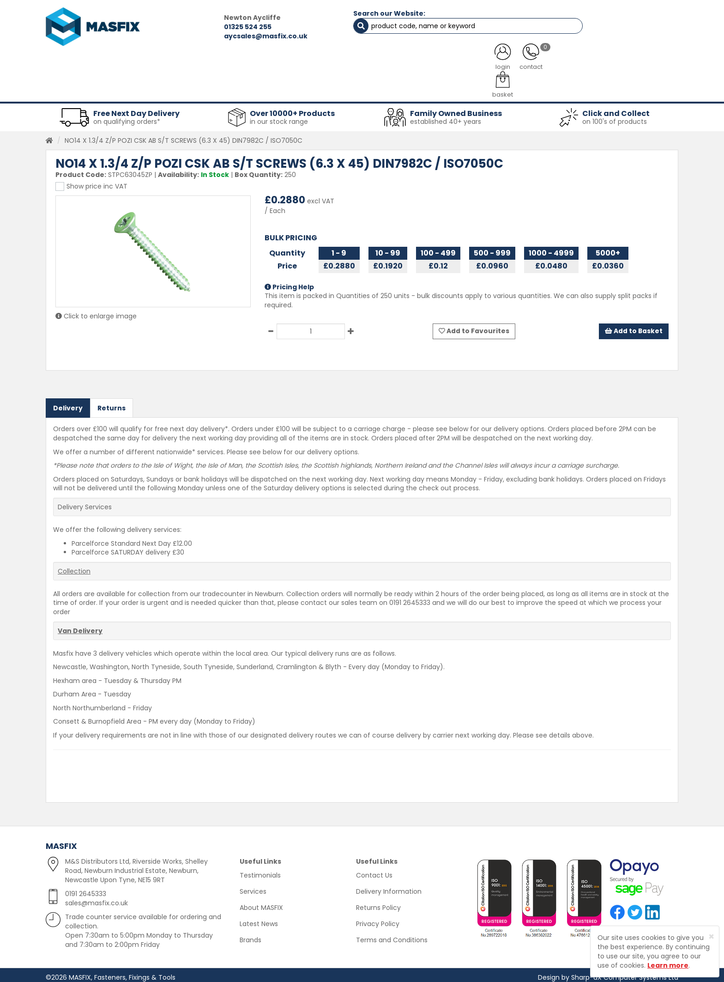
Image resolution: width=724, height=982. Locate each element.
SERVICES (348, 64)
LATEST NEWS (437, 64)
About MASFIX (261, 903)
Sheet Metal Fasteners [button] (167, 87)
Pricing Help (289, 282)
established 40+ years (445, 117)
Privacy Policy (377, 919)
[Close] (711, 936)
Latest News (259, 919)
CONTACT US (533, 64)
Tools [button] (426, 87)
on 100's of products (614, 117)
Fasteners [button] (79, 87)
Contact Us (374, 870)
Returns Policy (378, 903)
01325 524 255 (199, 26)
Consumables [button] (360, 87)
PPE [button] (476, 87)
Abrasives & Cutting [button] (270, 87)
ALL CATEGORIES (170, 64)
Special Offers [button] (540, 87)
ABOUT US (265, 64)
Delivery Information (389, 886)
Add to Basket (633, 327)
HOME (81, 64)
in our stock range (279, 117)
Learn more (667, 965)
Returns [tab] (111, 403)
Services (253, 886)
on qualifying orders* (126, 117)
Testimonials (260, 870)
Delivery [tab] (68, 403)
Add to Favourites (474, 327)
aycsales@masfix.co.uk (217, 36)
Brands (250, 935)
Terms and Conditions (392, 935)
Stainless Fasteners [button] (629, 87)
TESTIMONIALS (630, 64)
